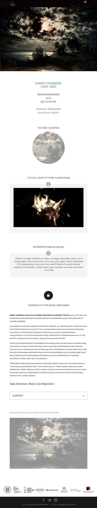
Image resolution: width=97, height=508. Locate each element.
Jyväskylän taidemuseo (38, 504)
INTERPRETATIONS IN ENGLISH (48, 246)
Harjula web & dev (67, 504)
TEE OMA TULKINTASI (48, 127)
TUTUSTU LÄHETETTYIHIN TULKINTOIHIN (48, 177)
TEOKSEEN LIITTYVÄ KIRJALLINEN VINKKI (48, 305)
